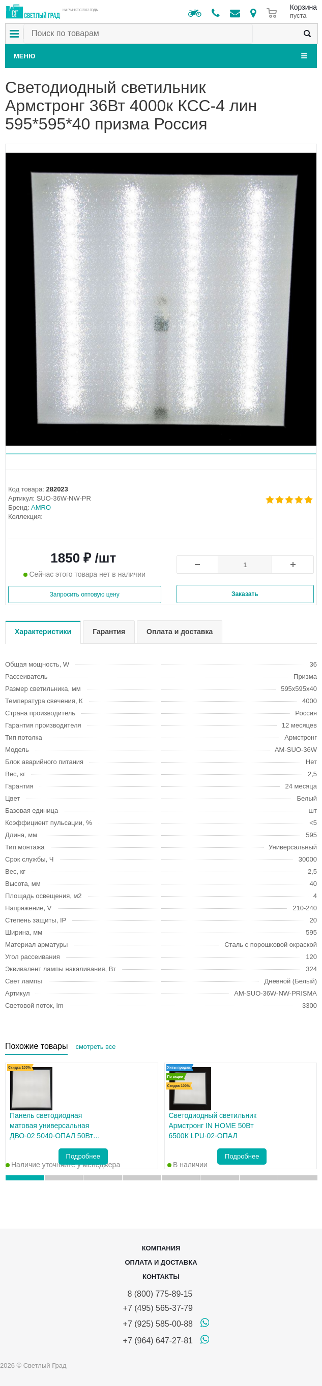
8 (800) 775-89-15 (158, 1294)
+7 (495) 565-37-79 (158, 1308)
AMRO (41, 507)
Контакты (161, 1276)
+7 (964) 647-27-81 (158, 1340)
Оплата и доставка (161, 1262)
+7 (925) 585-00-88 (158, 1323)
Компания (161, 1248)
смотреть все (95, 1046)
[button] (161, 453)
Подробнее (83, 1156)
